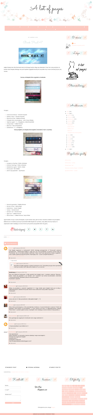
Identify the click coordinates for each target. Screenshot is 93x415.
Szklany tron (71, 128)
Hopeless (64, 393)
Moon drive (77, 395)
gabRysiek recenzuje (14, 280)
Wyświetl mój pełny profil (78, 45)
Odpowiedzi (14, 260)
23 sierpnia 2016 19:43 (23, 263)
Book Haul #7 (71, 126)
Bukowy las (70, 387)
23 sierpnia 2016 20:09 (20, 297)
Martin (66, 395)
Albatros (82, 385)
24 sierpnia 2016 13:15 (20, 305)
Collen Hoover (76, 387)
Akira (15, 263)
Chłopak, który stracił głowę (74, 132)
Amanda (11, 305)
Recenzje (33, 27)
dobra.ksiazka (12, 286)
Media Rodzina (71, 395)
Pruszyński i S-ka (73, 398)
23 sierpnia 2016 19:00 (22, 286)
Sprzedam (41, 29)
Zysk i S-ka (83, 404)
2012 (65, 385)
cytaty (81, 387)
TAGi (50, 27)
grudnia (70, 115)
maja (69, 139)
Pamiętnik (70, 124)
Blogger (53, 407)
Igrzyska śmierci (70, 393)
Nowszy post (11, 367)
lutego (69, 145)
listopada (70, 117)
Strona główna (13, 27)
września (70, 121)
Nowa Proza (77, 396)
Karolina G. (11, 324)
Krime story (68, 160)
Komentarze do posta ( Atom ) (20, 372)
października (71, 119)
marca (69, 143)
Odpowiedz (13, 258)
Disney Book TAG (69, 165)
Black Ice (70, 130)
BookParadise (12, 332)
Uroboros (64, 402)
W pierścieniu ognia (71, 402)
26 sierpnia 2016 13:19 (22, 332)
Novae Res (72, 396)
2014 (71, 385)
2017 (68, 111)
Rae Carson (80, 398)
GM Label (66, 391)
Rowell (85, 398)
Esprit (80, 389)
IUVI (75, 393)
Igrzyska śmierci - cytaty (71, 170)
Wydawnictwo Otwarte (66, 404)
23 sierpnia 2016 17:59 (21, 272)
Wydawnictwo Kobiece (80, 402)
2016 (68, 113)
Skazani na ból (65, 400)
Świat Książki (81, 400)
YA (72, 404)
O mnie (25, 27)
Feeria (84, 389)
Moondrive (83, 395)
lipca (69, 135)
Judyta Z (11, 248)
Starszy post (54, 367)
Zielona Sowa (77, 404)
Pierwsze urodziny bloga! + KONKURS (74, 168)
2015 (68, 149)
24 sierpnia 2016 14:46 (23, 316)
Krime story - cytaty (70, 163)
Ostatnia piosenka (65, 398)
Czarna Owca (65, 389)
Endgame (76, 389)
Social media (60, 27)
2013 (68, 385)
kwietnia (70, 141)
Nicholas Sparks (65, 396)
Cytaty (43, 27)
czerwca (70, 137)
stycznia (70, 146)
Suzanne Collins (75, 400)
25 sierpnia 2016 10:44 (21, 324)
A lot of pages (46, 8)
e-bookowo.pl (71, 389)
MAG (63, 395)
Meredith (11, 297)
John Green (79, 393)
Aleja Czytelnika (13, 316)
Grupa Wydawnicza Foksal (80, 391)
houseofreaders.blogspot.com (16, 256)
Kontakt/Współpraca (75, 27)
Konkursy (51, 29)
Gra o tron (71, 391)
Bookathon (64, 387)
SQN (70, 400)
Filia (63, 391)
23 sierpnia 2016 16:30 (20, 248)
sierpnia (70, 123)
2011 (63, 385)
